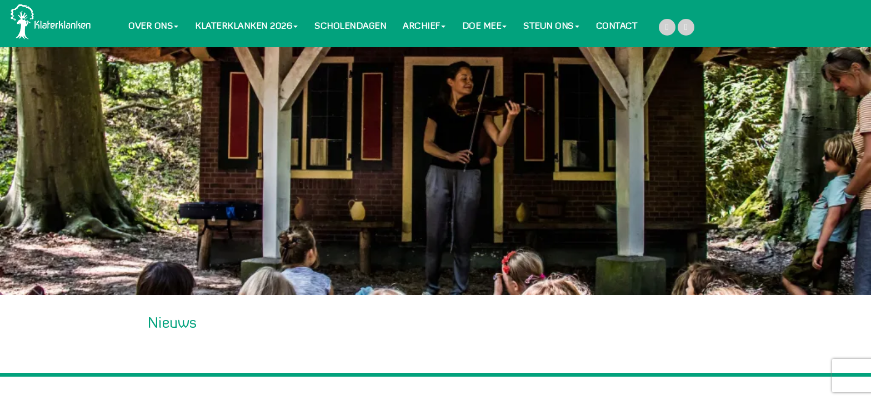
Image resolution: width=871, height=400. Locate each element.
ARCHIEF (424, 26)
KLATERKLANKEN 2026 (246, 26)
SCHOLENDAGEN (350, 26)
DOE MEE (484, 26)
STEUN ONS (551, 26)
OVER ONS (153, 26)
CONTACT (617, 26)
